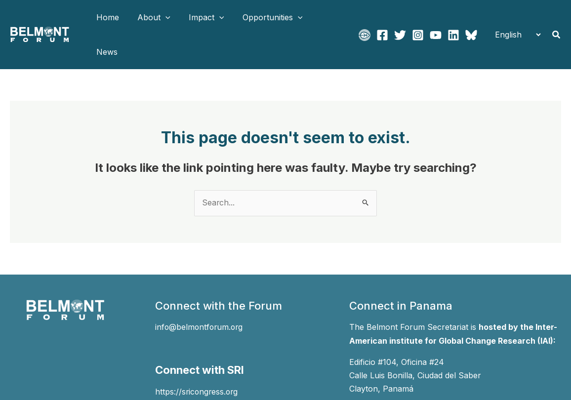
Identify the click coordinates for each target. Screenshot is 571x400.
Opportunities (263, 17)
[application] (161, 17)
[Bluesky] (471, 18)
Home (106, 17)
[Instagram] (418, 18)
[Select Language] (514, 17)
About (149, 17)
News (319, 17)
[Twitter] (400, 18)
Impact (200, 17)
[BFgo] (364, 18)
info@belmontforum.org (200, 293)
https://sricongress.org (197, 356)
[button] (556, 17)
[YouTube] (436, 18)
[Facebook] (382, 18)
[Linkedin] (453, 18)
